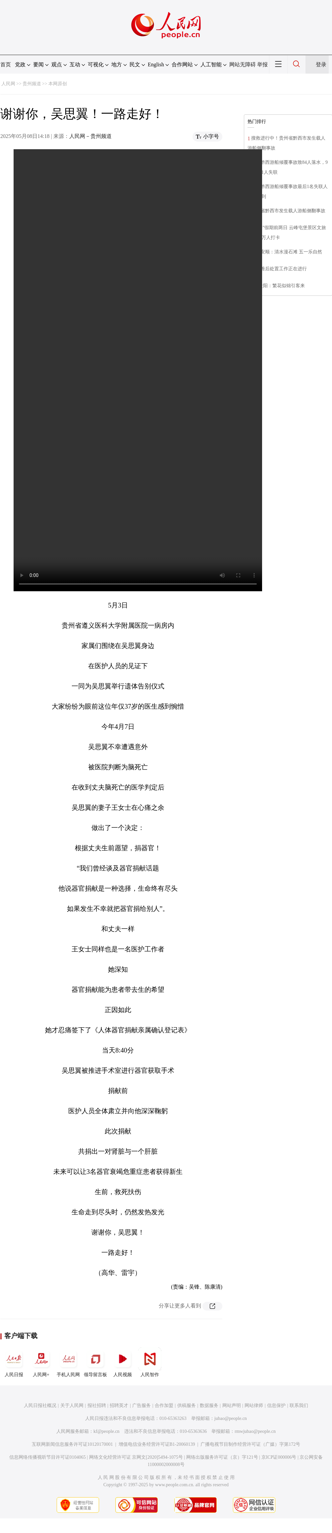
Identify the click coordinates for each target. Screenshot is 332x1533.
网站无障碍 (242, 64)
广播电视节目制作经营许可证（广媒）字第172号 (250, 1444)
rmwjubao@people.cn (255, 1431)
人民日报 (14, 1362)
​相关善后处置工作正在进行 (279, 268)
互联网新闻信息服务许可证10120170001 (72, 1444)
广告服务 (141, 1405)
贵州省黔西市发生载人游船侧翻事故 (288, 210)
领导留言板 (95, 1362)
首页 (5, 64)
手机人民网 (68, 1362)
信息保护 (276, 1405)
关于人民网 (71, 1405)
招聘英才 (119, 1405)
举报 (262, 64)
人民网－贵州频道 (90, 136)
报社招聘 (96, 1405)
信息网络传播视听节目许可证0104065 (47, 1457)
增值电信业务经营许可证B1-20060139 (157, 1444)
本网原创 (57, 83)
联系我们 (299, 1405)
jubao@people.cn (230, 1418)
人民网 (8, 83)
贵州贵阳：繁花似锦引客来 (277, 285)
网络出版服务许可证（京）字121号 (222, 1457)
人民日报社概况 (40, 1405)
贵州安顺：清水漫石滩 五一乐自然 (286, 251)
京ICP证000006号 (279, 1457)
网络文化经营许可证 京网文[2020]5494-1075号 (136, 1457)
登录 (321, 64)
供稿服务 (186, 1405)
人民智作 (149, 1362)
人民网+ (41, 1362)
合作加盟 (164, 1405)
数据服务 (209, 1405)
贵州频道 (32, 83)
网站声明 (231, 1405)
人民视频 (122, 1362)
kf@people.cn (106, 1431)
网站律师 (254, 1405)
